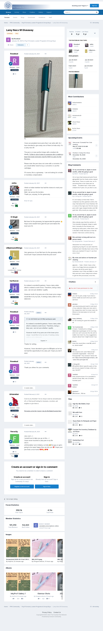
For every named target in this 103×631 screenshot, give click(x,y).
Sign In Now (46, 486)
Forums (7, 17)
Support (49, 12)
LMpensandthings (95, 50)
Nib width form (77, 412)
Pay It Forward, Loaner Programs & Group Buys (40, 41)
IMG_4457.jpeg (62, 559)
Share (10, 45)
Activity (16, 12)
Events (15, 17)
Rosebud (77, 44)
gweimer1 (75, 391)
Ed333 (74, 341)
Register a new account (22, 486)
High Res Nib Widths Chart (81, 404)
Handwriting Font (78, 440)
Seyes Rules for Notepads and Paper (84, 421)
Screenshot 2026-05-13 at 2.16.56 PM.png (20, 559)
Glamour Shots (44, 593)
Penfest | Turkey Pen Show (81, 153)
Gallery (41, 12)
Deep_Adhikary (77, 318)
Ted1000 (75, 374)
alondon (75, 304)
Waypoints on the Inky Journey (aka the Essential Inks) (42, 411)
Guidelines (42, 17)
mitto (91, 44)
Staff (50, 17)
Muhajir (74, 350)
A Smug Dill (75, 364)
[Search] (74, 12)
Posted (32, 54)
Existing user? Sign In (80, 5)
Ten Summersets (77, 327)
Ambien (74, 294)
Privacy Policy (47, 612)
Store (24, 12)
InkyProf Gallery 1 (18, 593)
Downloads (31, 17)
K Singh (76, 50)
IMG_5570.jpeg (37, 559)
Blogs (22, 17)
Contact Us (57, 612)
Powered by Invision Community (51, 616)
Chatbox (32, 12)
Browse (8, 13)
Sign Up (94, 5)
